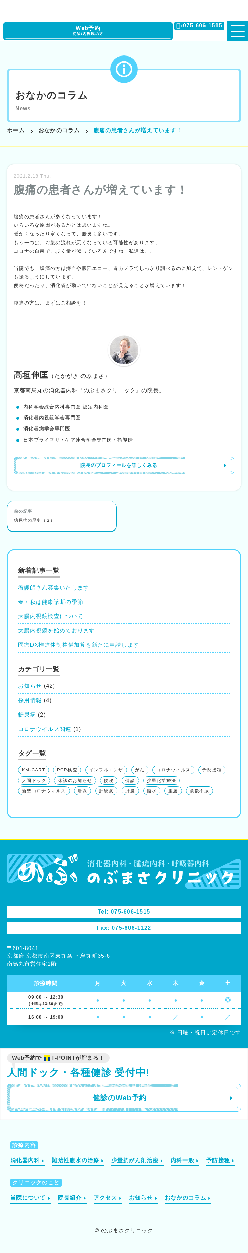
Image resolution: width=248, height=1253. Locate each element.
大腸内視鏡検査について (50, 616)
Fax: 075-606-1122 (124, 928)
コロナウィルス (173, 769)
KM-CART (33, 769)
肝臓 (130, 790)
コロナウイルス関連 (45, 729)
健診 (130, 780)
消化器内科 (25, 1160)
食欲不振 (199, 790)
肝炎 (83, 790)
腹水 (152, 790)
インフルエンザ (106, 769)
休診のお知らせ (75, 780)
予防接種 (212, 769)
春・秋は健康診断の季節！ (53, 602)
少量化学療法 (161, 780)
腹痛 (173, 790)
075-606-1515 (202, 25)
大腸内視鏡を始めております (56, 630)
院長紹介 (70, 1198)
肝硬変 (106, 790)
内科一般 (182, 1160)
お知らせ (30, 686)
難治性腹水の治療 (75, 1160)
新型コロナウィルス (44, 790)
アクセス (105, 1198)
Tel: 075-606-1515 (124, 912)
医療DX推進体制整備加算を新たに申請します (78, 645)
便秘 (109, 780)
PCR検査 (67, 769)
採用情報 (30, 700)
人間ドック (34, 780)
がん (140, 769)
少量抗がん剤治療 (135, 1160)
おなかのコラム (51, 95)
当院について (28, 1198)
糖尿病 (27, 715)
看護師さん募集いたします (53, 588)
